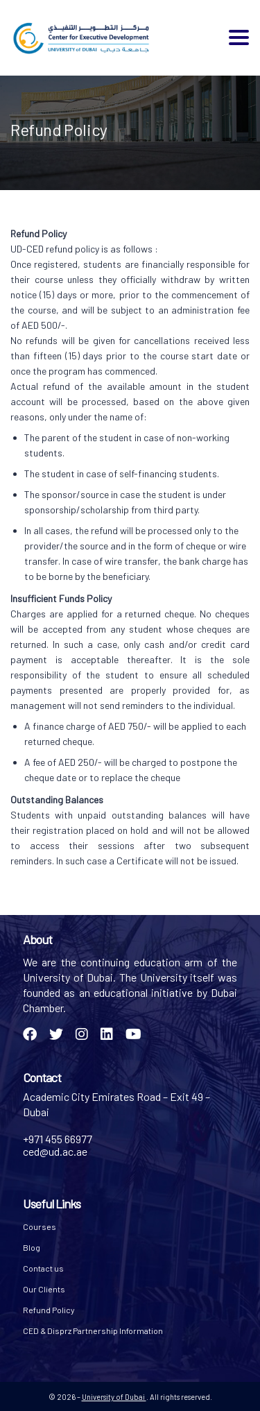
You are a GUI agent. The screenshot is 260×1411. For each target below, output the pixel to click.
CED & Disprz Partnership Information (93, 1330)
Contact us (43, 1268)
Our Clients (44, 1289)
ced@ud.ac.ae (55, 1151)
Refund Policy (49, 1310)
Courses (39, 1226)
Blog (31, 1247)
